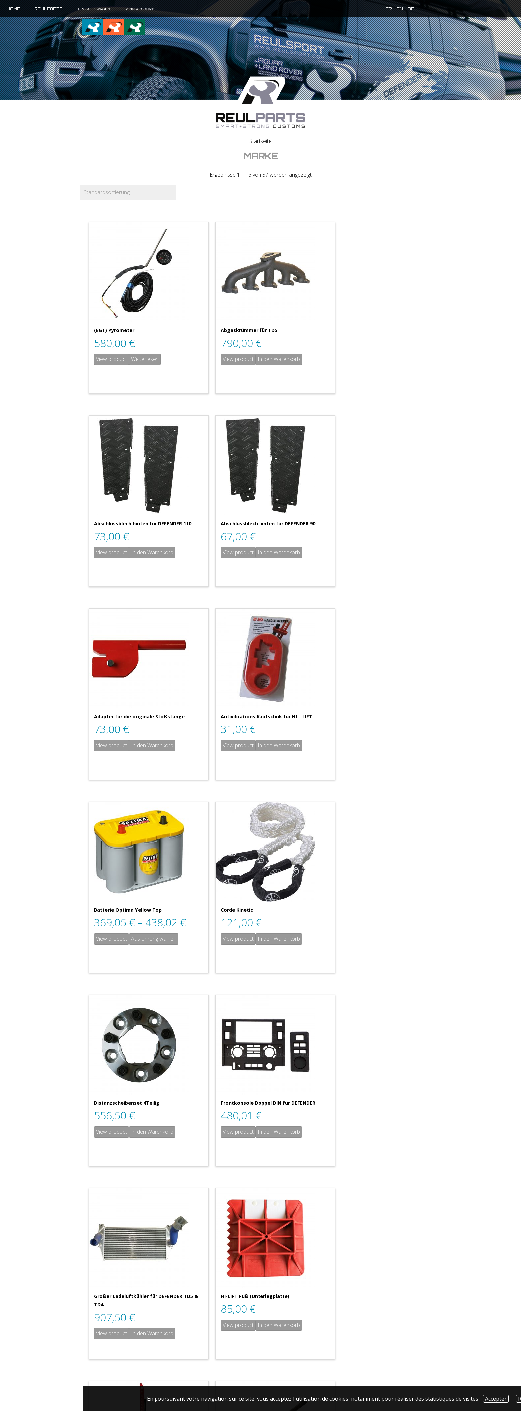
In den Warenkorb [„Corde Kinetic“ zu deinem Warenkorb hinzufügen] (270, 745)
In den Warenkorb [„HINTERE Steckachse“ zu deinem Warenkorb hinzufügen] (270, 1131)
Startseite (260, 141)
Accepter (496, 1398)
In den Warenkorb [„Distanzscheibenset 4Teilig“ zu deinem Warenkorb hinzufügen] (387, 745)
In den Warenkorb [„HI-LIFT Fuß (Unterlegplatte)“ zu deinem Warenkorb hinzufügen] (387, 938)
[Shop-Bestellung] (128, 192)
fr (364, 9)
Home (13, 9)
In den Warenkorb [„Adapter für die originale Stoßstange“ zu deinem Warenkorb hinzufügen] (270, 552)
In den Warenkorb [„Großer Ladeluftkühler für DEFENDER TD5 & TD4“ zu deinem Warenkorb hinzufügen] (270, 947)
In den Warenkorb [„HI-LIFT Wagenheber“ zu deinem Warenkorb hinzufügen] (152, 1131)
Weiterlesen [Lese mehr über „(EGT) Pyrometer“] (145, 359)
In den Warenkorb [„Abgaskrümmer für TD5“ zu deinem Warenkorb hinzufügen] (270, 359)
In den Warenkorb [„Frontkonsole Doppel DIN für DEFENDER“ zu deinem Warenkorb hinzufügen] (152, 938)
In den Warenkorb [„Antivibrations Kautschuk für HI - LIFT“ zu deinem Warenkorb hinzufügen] (387, 552)
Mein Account (139, 9)
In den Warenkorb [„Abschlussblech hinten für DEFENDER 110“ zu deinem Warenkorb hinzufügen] (387, 359)
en (375, 9)
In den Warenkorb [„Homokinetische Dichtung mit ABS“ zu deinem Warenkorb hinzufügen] (387, 1106)
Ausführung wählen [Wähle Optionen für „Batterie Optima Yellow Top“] (153, 745)
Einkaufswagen (93, 9)
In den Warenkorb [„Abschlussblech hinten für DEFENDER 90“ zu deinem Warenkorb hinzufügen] (152, 552)
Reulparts (48, 9)
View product (111, 359)
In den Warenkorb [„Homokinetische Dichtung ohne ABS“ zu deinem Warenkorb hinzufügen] (387, 1275)
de (386, 9)
